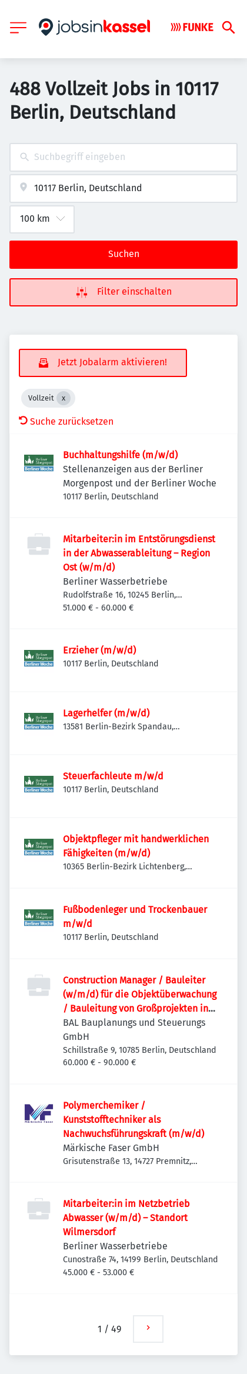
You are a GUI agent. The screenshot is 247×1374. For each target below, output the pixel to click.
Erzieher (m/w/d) (99, 650)
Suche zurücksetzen (66, 421)
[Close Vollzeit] (63, 398)
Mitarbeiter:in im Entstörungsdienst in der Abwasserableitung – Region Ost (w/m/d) (139, 553)
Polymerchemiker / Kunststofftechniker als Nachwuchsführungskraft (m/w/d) (133, 1119)
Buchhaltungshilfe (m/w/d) (120, 455)
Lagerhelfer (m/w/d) (106, 713)
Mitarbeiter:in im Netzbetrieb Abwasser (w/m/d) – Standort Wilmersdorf (126, 1218)
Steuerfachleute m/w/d (113, 776)
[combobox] (123, 157)
